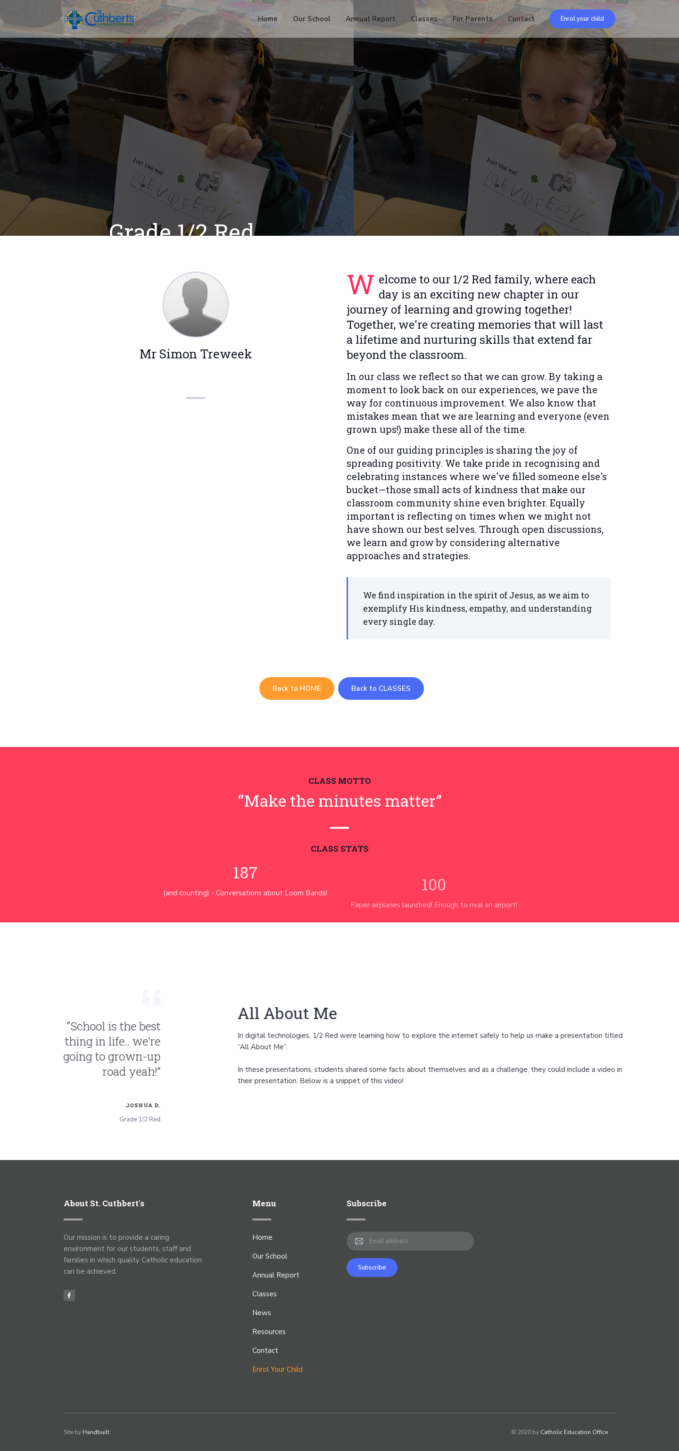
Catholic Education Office (574, 1432)
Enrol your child (582, 19)
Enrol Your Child (277, 1369)
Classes (424, 19)
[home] (99, 19)
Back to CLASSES (381, 688)
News (261, 1313)
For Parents (473, 19)
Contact (521, 19)
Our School (312, 19)
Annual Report (371, 19)
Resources (269, 1331)
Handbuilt (96, 1432)
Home (268, 19)
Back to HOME (297, 688)
